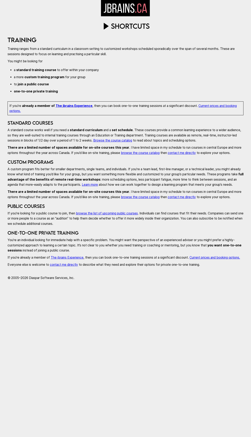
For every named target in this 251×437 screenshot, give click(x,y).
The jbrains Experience (74, 106)
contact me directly (182, 153)
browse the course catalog (140, 153)
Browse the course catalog (112, 140)
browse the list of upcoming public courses (107, 213)
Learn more (90, 185)
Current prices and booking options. (215, 257)
